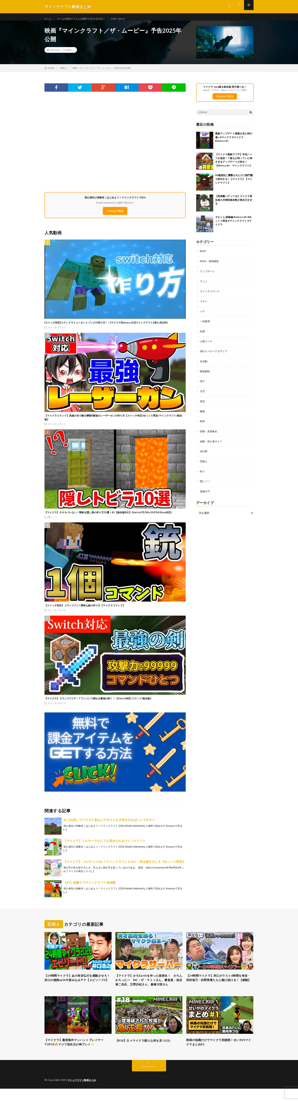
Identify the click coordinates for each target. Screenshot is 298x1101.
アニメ (204, 285)
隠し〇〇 (52, 521)
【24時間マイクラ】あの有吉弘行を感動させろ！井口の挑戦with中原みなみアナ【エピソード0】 (76, 985)
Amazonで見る (115, 215)
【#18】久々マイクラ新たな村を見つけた (148, 1051)
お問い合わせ (128, 19)
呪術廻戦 (205, 373)
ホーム (48, 19)
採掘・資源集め (209, 433)
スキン (204, 304)
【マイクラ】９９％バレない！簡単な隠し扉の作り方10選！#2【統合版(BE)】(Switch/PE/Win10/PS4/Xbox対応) (108, 516)
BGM (203, 255)
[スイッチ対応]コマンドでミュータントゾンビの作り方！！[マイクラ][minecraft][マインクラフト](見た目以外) (106, 326)
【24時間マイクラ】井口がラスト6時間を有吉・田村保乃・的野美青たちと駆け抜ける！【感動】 (219, 985)
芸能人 (69, 54)
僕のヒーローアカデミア (214, 354)
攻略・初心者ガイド (212, 443)
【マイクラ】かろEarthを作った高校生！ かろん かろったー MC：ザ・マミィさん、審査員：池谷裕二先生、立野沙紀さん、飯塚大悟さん (148, 988)
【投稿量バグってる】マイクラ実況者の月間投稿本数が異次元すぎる (233, 204)
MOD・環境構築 (210, 265)
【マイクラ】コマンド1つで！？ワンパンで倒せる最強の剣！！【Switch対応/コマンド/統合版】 (98, 702)
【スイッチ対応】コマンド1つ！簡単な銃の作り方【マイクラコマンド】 (84, 609)
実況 (202, 403)
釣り (202, 472)
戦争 (202, 423)
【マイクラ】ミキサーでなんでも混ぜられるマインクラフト (104, 844)
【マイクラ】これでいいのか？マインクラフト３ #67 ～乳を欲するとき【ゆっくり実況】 (124, 865)
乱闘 (202, 334)
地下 (202, 383)
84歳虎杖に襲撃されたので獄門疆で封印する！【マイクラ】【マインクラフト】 (234, 183)
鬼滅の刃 (205, 492)
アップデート (208, 275)
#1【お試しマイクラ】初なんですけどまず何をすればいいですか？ (109, 824)
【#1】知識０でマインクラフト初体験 (89, 886)
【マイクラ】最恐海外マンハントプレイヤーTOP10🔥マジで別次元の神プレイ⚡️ (77, 1054)
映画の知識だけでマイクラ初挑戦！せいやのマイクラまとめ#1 (219, 1054)
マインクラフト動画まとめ (82, 1092)
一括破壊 (205, 324)
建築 (202, 413)
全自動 (204, 364)
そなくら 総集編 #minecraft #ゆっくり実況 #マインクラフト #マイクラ (233, 225)
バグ (202, 314)
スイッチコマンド (57, 331)
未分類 (204, 452)
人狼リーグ (206, 344)
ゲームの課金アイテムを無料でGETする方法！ (86, 19)
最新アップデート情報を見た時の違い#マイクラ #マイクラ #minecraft (233, 141)
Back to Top (149, 1079)
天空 (202, 393)
